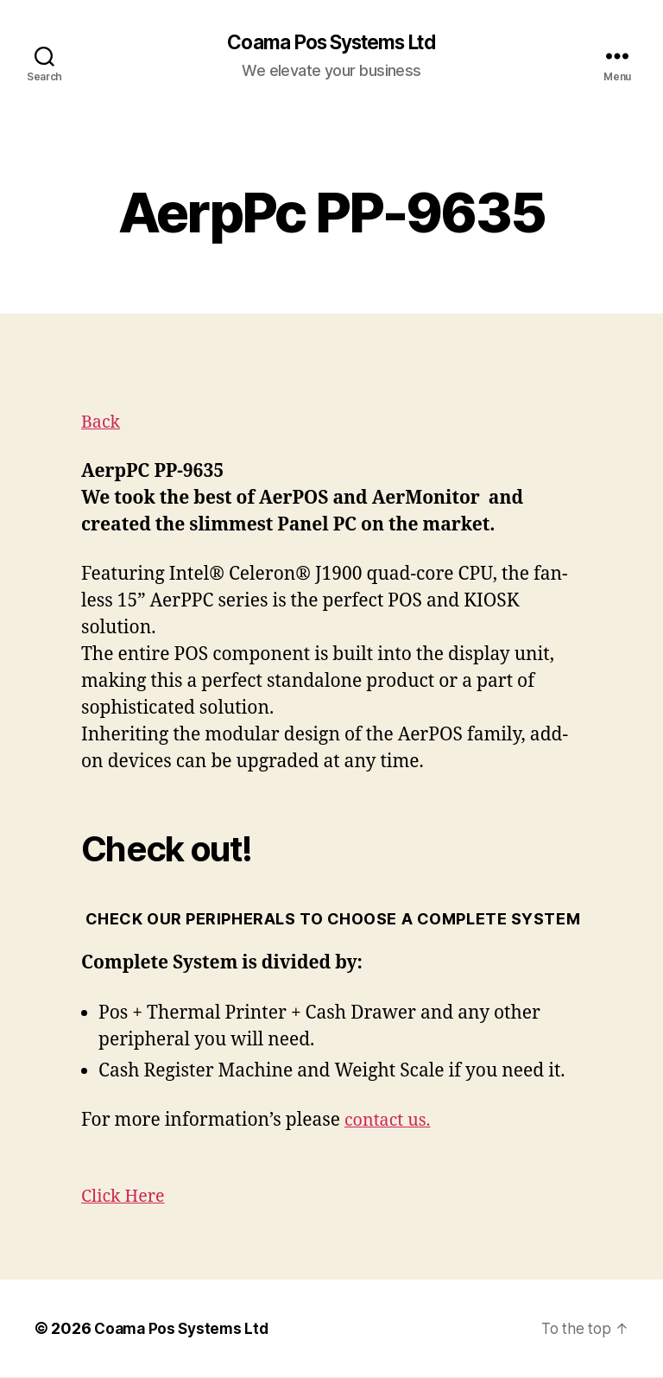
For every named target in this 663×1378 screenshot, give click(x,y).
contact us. (390, 1121)
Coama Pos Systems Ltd (331, 43)
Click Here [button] (125, 1197)
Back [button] (102, 423)
